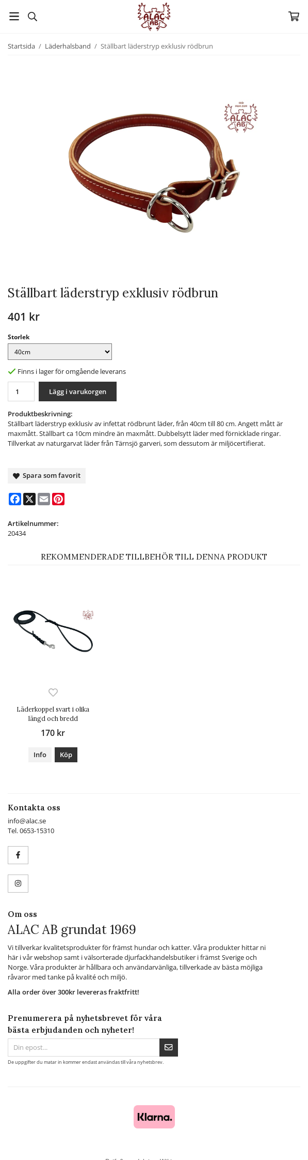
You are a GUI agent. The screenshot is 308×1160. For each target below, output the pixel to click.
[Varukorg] (294, 16)
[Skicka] (168, 1047)
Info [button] (40, 754)
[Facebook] (15, 499)
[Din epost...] (83, 1047)
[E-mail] (44, 499)
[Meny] (14, 16)
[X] (29, 499)
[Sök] (32, 16)
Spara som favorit (46, 475)
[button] (66, 754)
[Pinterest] (58, 499)
